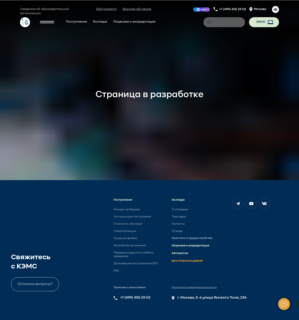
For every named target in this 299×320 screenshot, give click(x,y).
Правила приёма (125, 238)
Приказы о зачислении (130, 287)
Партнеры (179, 216)
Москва (260, 9)
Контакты (178, 223)
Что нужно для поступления (132, 216)
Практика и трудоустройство (192, 238)
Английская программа (130, 245)
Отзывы (177, 231)
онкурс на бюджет (127, 209)
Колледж (100, 21)
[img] (201, 9)
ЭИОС (260, 22)
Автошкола (180, 253)
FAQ (116, 270)
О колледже (180, 209)
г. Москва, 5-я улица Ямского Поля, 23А (212, 297)
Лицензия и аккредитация (134, 21)
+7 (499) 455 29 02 (232, 9)
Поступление (76, 21)
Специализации (125, 231)
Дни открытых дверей (187, 260)
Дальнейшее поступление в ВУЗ (136, 263)
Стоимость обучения (128, 223)
